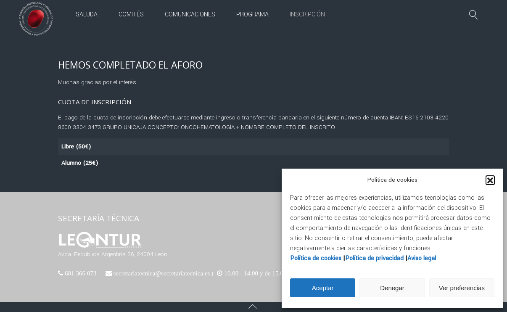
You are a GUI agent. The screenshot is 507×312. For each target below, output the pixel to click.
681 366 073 (80, 273)
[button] (490, 180)
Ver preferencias (462, 287)
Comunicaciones (190, 14)
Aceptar (323, 287)
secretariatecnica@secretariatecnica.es (161, 273)
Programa (252, 14)
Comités (131, 14)
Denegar (392, 287)
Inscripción (307, 14)
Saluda (87, 14)
